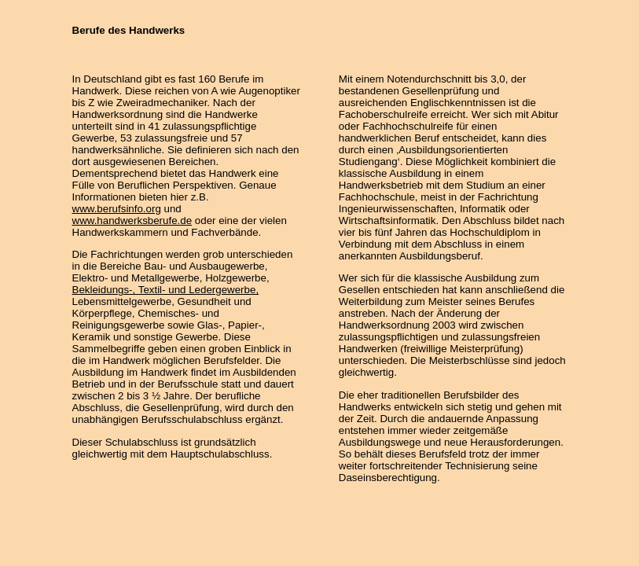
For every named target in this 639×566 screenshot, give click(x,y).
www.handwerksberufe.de (132, 220)
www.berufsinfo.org (116, 209)
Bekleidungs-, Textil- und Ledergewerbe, (165, 290)
